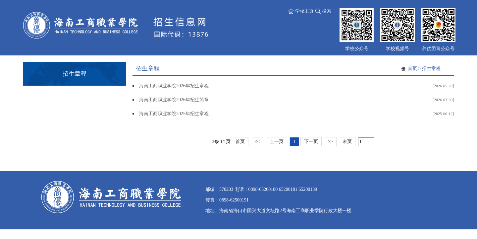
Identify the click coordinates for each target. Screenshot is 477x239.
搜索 (326, 11)
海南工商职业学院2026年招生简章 (174, 99)
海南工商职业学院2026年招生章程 (174, 85)
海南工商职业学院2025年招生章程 (174, 113)
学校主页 (304, 11)
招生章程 (431, 68)
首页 (412, 68)
